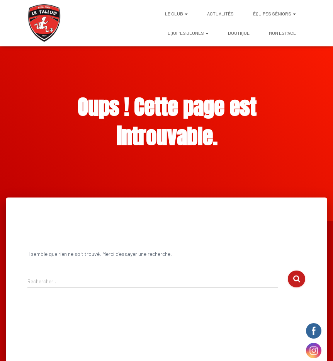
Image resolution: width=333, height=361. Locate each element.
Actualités (220, 13)
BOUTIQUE (239, 33)
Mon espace (282, 33)
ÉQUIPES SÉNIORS (274, 13)
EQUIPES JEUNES (188, 33)
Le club (176, 13)
